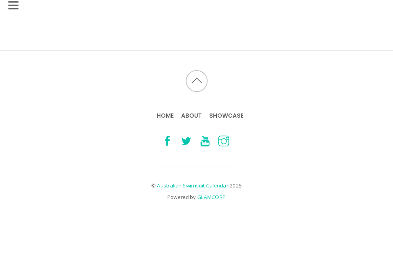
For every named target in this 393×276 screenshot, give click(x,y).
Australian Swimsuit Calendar (192, 185)
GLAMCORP (211, 197)
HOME (165, 116)
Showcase (226, 116)
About (191, 116)
